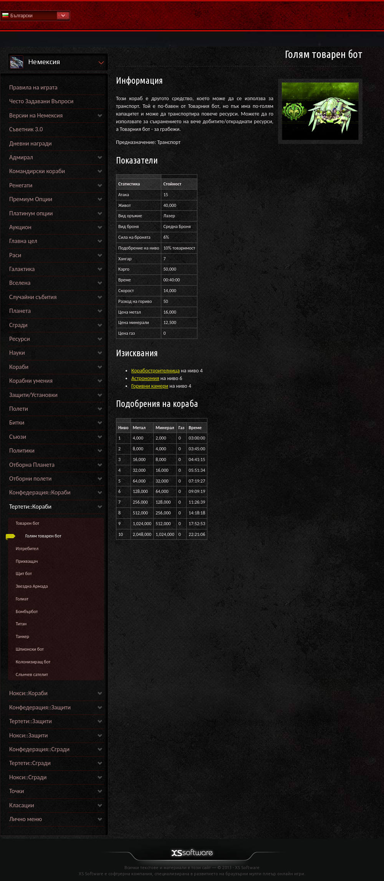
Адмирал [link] (21, 157)
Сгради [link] (18, 325)
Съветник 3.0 (26, 129)
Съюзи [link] (17, 436)
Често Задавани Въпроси (41, 101)
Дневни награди (30, 143)
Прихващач (27, 561)
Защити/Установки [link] (33, 394)
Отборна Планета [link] (32, 464)
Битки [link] (17, 422)
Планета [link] (20, 310)
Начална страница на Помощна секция (192, 15)
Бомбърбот (27, 611)
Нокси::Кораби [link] (28, 693)
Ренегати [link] (20, 185)
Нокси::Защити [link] (28, 735)
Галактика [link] (22, 269)
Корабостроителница (155, 370)
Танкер (22, 636)
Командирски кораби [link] (37, 171)
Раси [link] (15, 255)
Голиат (22, 599)
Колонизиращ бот (33, 661)
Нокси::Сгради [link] (27, 777)
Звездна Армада (32, 586)
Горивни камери (149, 386)
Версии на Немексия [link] (36, 115)
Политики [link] (22, 450)
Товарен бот (27, 523)
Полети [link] (18, 408)
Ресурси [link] (19, 338)
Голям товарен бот (43, 536)
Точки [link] (16, 791)
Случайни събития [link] (33, 297)
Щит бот (24, 573)
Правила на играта (33, 87)
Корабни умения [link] (31, 380)
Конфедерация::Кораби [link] (40, 492)
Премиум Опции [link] (30, 199)
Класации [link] (21, 805)
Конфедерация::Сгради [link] (39, 749)
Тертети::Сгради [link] (30, 763)
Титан (21, 623)
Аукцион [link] (20, 227)
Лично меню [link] (25, 819)
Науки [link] (17, 352)
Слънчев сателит (32, 674)
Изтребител (27, 548)
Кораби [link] (18, 366)
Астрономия (145, 378)
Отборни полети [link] (30, 478)
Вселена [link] (20, 282)
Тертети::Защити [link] (30, 721)
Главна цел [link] (23, 241)
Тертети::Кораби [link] (30, 506)
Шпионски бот (30, 649)
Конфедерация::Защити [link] (40, 707)
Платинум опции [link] (31, 213)
